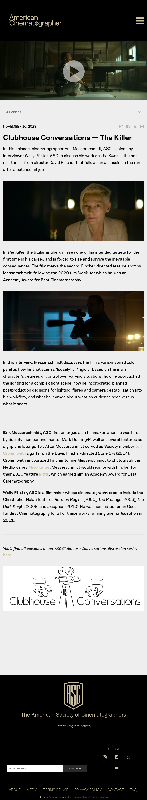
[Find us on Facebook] (117, 757)
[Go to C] (35, 20)
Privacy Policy (88, 789)
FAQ (133, 789)
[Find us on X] (128, 757)
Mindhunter (39, 467)
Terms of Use (56, 789)
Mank (44, 474)
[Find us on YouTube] (117, 768)
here (7, 555)
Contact (116, 789)
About (15, 789)
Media (32, 789)
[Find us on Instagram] (105, 757)
